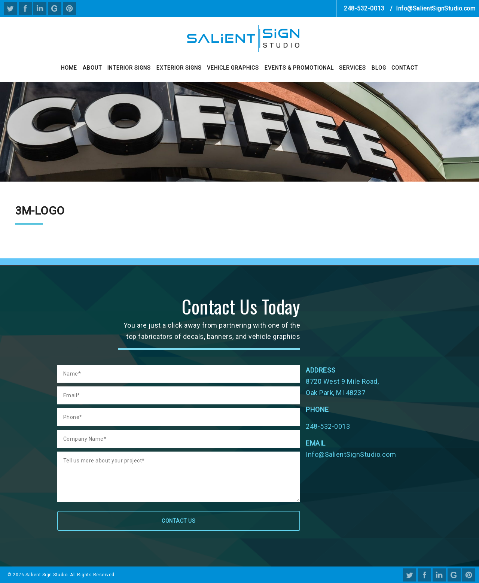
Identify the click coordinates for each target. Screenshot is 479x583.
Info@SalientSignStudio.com (435, 8)
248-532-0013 (364, 8)
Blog (379, 68)
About (92, 68)
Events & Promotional (299, 68)
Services (352, 68)
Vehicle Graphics (233, 68)
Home (69, 68)
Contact (404, 68)
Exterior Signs (179, 68)
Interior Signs (129, 68)
